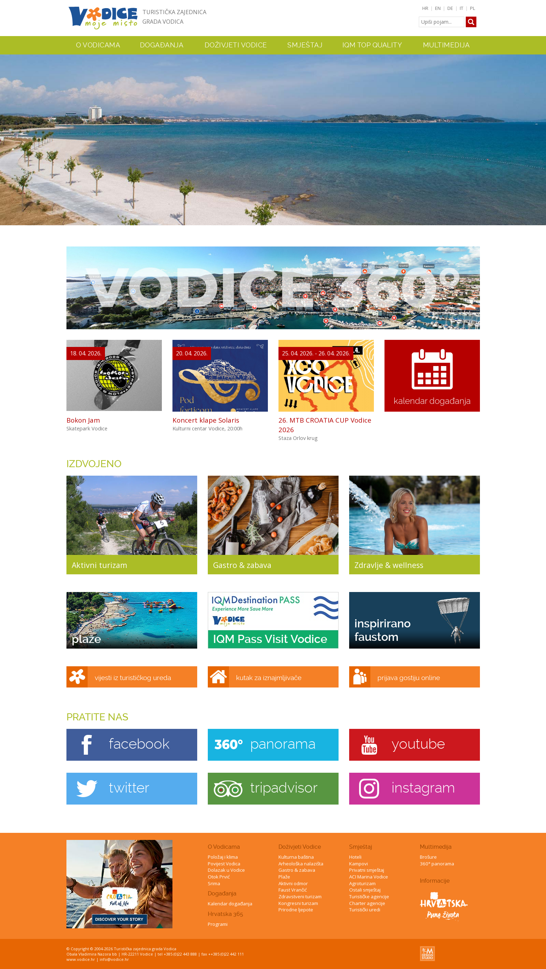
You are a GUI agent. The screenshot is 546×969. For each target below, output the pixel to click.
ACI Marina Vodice (368, 877)
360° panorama (437, 863)
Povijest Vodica (224, 863)
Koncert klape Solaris (205, 420)
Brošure (428, 857)
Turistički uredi (364, 909)
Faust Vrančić (292, 890)
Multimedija (436, 846)
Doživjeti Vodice (299, 846)
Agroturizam (362, 883)
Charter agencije (367, 903)
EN (438, 8)
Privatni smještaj (366, 870)
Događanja (162, 45)
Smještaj (360, 846)
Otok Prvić (219, 877)
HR (425, 8)
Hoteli (355, 857)
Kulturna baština (296, 857)
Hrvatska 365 (225, 914)
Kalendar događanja (230, 903)
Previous (6, 133)
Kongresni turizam (298, 903)
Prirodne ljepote (295, 909)
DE (450, 8)
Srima (214, 883)
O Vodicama (224, 846)
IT (461, 8)
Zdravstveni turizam (300, 896)
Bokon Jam (83, 420)
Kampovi (358, 863)
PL (472, 8)
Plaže (284, 877)
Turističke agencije (369, 896)
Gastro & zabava (296, 870)
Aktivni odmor (293, 883)
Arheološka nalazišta (300, 863)
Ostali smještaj (365, 890)
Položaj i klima (223, 857)
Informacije (435, 880)
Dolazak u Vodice (226, 870)
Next (539, 133)
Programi (218, 924)
